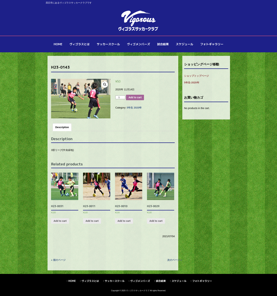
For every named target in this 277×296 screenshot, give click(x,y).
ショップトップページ (196, 75)
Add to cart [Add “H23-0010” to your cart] (124, 220)
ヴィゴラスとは (90, 281)
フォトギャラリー (202, 281)
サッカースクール (115, 281)
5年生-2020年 (191, 82)
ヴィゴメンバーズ (140, 281)
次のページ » (174, 260)
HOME (72, 281)
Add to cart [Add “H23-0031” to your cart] (60, 220)
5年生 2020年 (134, 107)
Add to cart (135, 97)
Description (62, 127)
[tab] (62, 127)
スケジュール (179, 281)
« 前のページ (58, 260)
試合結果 (161, 281)
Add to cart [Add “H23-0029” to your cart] (156, 220)
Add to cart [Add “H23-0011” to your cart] (92, 220)
